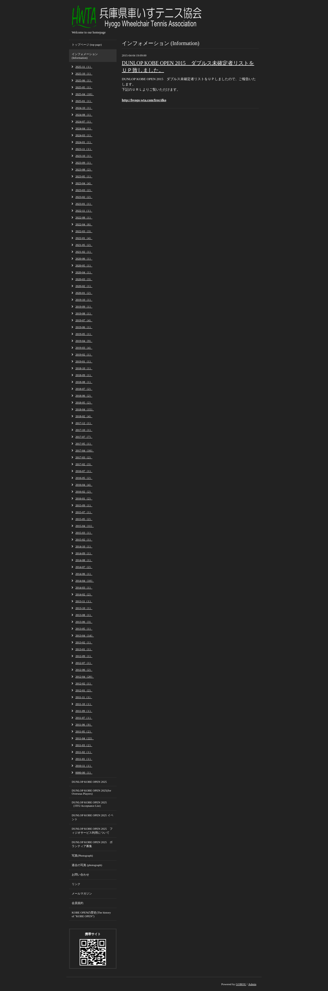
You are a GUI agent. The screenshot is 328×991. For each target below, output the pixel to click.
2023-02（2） (83, 196)
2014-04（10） (84, 580)
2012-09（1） (83, 656)
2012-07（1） (83, 662)
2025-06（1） (83, 80)
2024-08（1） (83, 114)
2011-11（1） (83, 697)
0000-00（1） (83, 772)
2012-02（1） (83, 683)
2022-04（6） (83, 224)
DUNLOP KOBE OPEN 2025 (89, 781)
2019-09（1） (83, 306)
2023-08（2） (83, 169)
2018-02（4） (83, 416)
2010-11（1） (83, 765)
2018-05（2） (83, 402)
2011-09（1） (83, 710)
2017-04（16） (84, 450)
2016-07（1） (83, 471)
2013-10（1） (83, 608)
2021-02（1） (83, 251)
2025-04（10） (84, 94)
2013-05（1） (83, 628)
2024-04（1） (83, 128)
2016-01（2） (83, 498)
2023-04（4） (83, 183)
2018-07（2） (83, 388)
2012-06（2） (83, 669)
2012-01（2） (83, 690)
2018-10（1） (83, 368)
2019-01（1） (83, 361)
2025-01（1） (83, 101)
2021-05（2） (83, 244)
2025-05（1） (83, 87)
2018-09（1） (83, 375)
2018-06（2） (83, 395)
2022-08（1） (83, 217)
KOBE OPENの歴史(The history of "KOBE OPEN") (91, 914)
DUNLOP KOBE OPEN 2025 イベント (92, 817)
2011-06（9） (83, 724)
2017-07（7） (83, 436)
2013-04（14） (84, 635)
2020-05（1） (83, 265)
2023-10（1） (83, 155)
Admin (252, 984)
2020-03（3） (83, 279)
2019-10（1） (83, 299)
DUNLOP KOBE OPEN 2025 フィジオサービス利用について (92, 830)
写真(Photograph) (82, 855)
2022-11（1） (83, 210)
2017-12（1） (83, 423)
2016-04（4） (83, 484)
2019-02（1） (83, 354)
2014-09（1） (83, 553)
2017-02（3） (83, 464)
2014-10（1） (83, 546)
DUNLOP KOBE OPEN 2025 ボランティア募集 (92, 844)
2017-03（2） (83, 457)
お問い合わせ (80, 874)
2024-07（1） (83, 121)
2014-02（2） (83, 594)
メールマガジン (82, 893)
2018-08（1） (83, 381)
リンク (76, 884)
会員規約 (77, 903)
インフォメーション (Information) (85, 55)
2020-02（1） (83, 286)
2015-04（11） (84, 525)
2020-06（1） (83, 258)
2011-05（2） (83, 731)
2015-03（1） (83, 532)
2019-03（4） (83, 347)
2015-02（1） (83, 539)
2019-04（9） (83, 340)
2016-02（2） (83, 491)
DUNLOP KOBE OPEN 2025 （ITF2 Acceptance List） (89, 804)
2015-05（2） (83, 519)
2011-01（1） (83, 758)
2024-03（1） (83, 135)
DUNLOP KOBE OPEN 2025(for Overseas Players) (91, 792)
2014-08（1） (83, 560)
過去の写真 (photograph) (87, 865)
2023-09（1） (83, 162)
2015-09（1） (83, 505)
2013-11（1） (83, 601)
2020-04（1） (83, 272)
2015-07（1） (83, 512)
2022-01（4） (83, 238)
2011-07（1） (83, 717)
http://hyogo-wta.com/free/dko (144, 100)
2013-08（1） (83, 614)
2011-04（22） (84, 738)
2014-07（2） (83, 567)
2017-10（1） (83, 429)
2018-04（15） (84, 409)
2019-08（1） (83, 313)
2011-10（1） (83, 704)
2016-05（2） (83, 477)
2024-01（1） (83, 142)
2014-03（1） (83, 587)
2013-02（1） (83, 642)
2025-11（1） (83, 66)
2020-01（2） (83, 292)
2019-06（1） (83, 327)
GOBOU (241, 984)
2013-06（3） (83, 621)
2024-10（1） (83, 107)
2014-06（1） (83, 573)
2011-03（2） (83, 745)
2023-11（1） (83, 148)
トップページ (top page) (87, 44)
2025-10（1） (83, 73)
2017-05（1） (83, 443)
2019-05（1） (83, 334)
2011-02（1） (83, 752)
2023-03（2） (83, 190)
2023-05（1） (83, 176)
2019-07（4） (83, 320)
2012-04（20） (84, 676)
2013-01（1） (83, 649)
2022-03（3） (83, 231)
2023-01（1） (83, 203)
